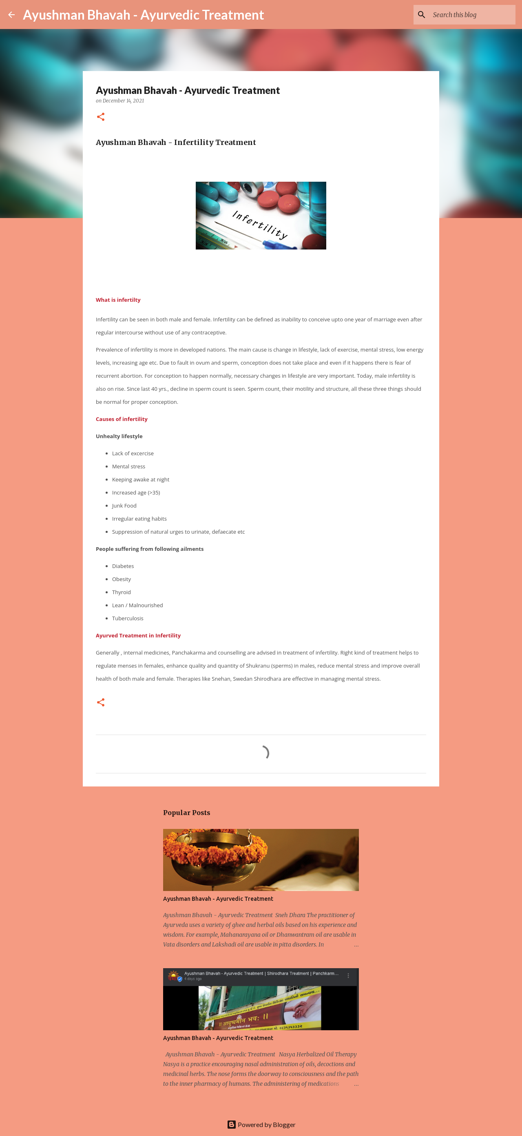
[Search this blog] (472, 15)
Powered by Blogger (261, 1124)
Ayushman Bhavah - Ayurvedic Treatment (143, 14)
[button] (101, 117)
